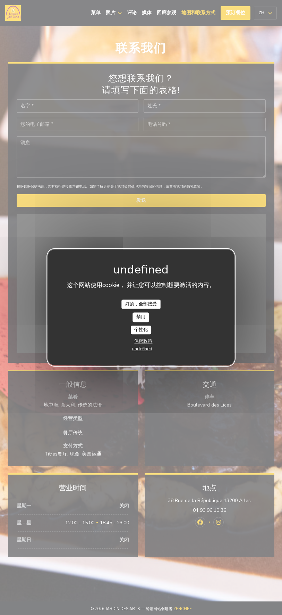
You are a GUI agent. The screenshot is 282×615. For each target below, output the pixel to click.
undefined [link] (142, 349)
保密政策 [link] (143, 341)
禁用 (140, 317)
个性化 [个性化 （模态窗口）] (141, 330)
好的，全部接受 (141, 304)
